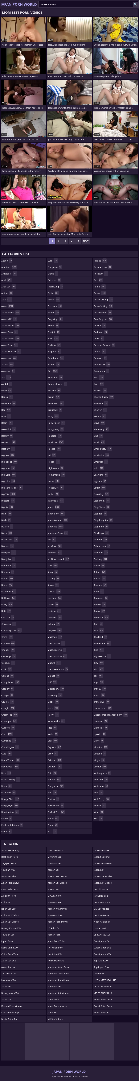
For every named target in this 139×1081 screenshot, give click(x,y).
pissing (100, 260)
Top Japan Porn (102, 967)
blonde (7, 546)
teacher (100, 585)
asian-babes (10, 312)
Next (86, 241)
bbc (6, 410)
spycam (100, 481)
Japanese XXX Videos (58, 993)
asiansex (8, 371)
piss (52, 831)
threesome (102, 643)
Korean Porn (54, 934)
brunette (8, 591)
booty (7, 585)
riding (100, 351)
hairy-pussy (56, 423)
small (99, 442)
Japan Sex (53, 1012)
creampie (9, 721)
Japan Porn (7, 941)
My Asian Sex (54, 902)
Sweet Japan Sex (102, 941)
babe (6, 390)
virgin (100, 760)
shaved (100, 390)
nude (53, 734)
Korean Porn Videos (11, 1005)
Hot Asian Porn (55, 947)
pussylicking (103, 312)
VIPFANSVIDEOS (102, 934)
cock (6, 669)
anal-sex (8, 286)
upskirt (100, 734)
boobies (7, 572)
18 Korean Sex (8, 973)
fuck (53, 338)
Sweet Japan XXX (102, 954)
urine (99, 740)
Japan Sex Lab (8, 908)
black (6, 533)
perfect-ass (56, 805)
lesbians (55, 617)
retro (99, 338)
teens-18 (101, 617)
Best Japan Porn (9, 856)
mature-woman (58, 669)
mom (53, 708)
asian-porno (10, 338)
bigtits (7, 507)
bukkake (8, 598)
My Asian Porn (55, 915)
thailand (100, 637)
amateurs (9, 273)
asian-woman (11, 351)
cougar (7, 695)
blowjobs (8, 559)
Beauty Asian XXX (10, 993)
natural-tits (56, 721)
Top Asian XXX (101, 960)
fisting (53, 325)
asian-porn (9, 332)
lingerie (55, 630)
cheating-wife (11, 630)
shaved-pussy (104, 397)
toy (98, 676)
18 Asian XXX (8, 869)
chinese (8, 643)
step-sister (102, 507)
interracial (56, 500)
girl (53, 371)
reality (100, 325)
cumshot (8, 740)
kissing (54, 578)
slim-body (101, 429)
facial (53, 293)
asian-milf (9, 319)
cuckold (8, 727)
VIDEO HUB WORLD (104, 986)
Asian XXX (6, 986)
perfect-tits (56, 812)
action (6, 260)
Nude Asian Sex (102, 921)
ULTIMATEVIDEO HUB (105, 980)
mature (54, 663)
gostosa (54, 390)
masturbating (57, 650)
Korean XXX (54, 889)
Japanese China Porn (58, 973)
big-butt (8, 468)
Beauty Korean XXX (11, 928)
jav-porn (55, 552)
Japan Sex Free (101, 850)
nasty (53, 714)
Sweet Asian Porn (103, 1005)
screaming (101, 371)
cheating (8, 624)
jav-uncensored (58, 559)
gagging (54, 351)
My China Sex (54, 856)
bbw (6, 416)
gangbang (56, 358)
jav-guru (55, 546)
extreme (54, 280)
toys (99, 682)
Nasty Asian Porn (10, 1018)
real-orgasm (103, 319)
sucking (101, 559)
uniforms (101, 727)
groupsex (55, 410)
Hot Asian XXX (55, 954)
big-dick (8, 481)
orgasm (54, 747)
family (54, 299)
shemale (101, 403)
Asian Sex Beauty (10, 850)
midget (53, 676)
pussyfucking (103, 306)
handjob (55, 436)
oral (52, 740)
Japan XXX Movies (103, 876)
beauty (7, 436)
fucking (54, 345)
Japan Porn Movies (57, 1005)
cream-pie (9, 714)
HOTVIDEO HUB (56, 960)
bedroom (8, 442)
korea (53, 585)
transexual (102, 701)
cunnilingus (10, 747)
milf (52, 682)
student (101, 539)
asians (7, 364)
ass (6, 377)
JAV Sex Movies (101, 908)
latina (53, 604)
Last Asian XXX (8, 980)
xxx (98, 818)
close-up (8, 656)
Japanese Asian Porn (58, 967)
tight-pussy (102, 656)
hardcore (56, 442)
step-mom (102, 500)
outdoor (55, 766)
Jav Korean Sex (101, 895)
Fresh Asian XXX (9, 889)
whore (100, 805)
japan (54, 507)
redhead (101, 332)
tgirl (98, 624)
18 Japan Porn (8, 863)
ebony (6, 818)
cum (7, 734)
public (100, 286)
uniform (101, 721)
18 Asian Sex (7, 934)
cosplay (7, 689)
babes (7, 397)
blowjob (8, 552)
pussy (100, 293)
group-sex (56, 403)
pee (52, 792)
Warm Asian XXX (102, 1012)
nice (52, 727)
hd (52, 455)
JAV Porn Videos (102, 902)
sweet (99, 565)
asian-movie (10, 325)
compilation (10, 682)
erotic (6, 831)
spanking (101, 474)
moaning (55, 695)
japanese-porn (58, 533)
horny (54, 481)
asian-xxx (9, 358)
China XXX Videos (10, 915)
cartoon (7, 617)
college (7, 676)
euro (53, 260)
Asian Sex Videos (10, 921)
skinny (100, 416)
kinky (53, 572)
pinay (53, 825)
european (55, 267)
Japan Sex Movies (103, 863)
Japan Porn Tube (56, 941)
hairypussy (56, 429)
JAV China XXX (101, 889)
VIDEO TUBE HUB (103, 993)
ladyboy (55, 598)
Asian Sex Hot (8, 967)
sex (99, 377)
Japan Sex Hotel (102, 856)
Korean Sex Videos (57, 882)
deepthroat (10, 766)
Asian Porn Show (10, 882)
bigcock (8, 500)
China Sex (6, 902)
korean (54, 591)
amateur (9, 267)
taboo (100, 572)
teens (99, 611)
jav (52, 539)
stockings (101, 533)
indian (53, 494)
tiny (99, 663)
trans (99, 695)
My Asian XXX (54, 863)
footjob (54, 332)
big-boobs (9, 461)
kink (53, 565)
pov (98, 280)
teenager (101, 598)
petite (53, 818)
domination (10, 812)
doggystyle (10, 805)
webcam (101, 779)
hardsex (54, 449)
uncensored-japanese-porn (111, 714)
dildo (6, 786)
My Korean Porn (56, 850)
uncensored (103, 708)
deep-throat (10, 760)
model (53, 701)
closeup (8, 663)
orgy (53, 753)
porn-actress (103, 267)
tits (99, 669)
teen (99, 591)
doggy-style (10, 799)
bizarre (7, 526)
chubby (8, 650)
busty (7, 604)
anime (7, 293)
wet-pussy (102, 799)
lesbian (54, 611)
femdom (55, 306)
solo (99, 468)
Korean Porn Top (10, 1012)
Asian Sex (6, 999)
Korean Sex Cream (57, 876)
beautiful (8, 429)
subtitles (101, 552)
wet (98, 792)
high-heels (56, 468)
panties (54, 779)
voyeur (100, 766)
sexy (99, 384)
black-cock (9, 539)
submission (102, 546)
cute (6, 753)
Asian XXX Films (9, 876)
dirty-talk (8, 792)
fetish (53, 312)
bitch (6, 520)
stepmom (101, 526)
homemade (56, 474)
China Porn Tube (10, 954)
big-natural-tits (12, 487)
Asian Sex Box (8, 960)
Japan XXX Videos (103, 882)
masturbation (57, 656)
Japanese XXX (54, 986)
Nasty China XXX (9, 947)
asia (6, 299)
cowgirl (8, 708)
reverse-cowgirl (104, 345)
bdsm (7, 423)
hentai (54, 461)
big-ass (8, 455)
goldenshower (57, 384)
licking (54, 624)
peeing (53, 799)
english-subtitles (12, 825)
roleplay (100, 358)
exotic (53, 273)
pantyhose (56, 786)
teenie (100, 604)
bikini (6, 513)
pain (52, 773)
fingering (55, 319)
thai (99, 630)
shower (100, 410)
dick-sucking (10, 779)
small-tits (101, 455)
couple (7, 701)
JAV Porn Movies (102, 915)
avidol (6, 384)
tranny (100, 689)
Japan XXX (99, 869)
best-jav (8, 449)
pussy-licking (103, 299)
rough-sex (102, 364)
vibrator (101, 747)
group (54, 397)
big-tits (8, 494)
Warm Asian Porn (103, 999)
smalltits (101, 461)
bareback (8, 403)
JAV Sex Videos (55, 1018)
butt (6, 611)
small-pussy (103, 449)
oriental (55, 760)
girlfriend (55, 377)
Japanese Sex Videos (58, 980)
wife (99, 812)
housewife (56, 487)
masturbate (56, 643)
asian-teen (9, 345)
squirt (100, 487)
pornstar (101, 273)
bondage (8, 565)
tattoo (100, 578)
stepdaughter (103, 520)
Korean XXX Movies (57, 908)
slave (99, 423)
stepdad (100, 513)
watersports (102, 773)
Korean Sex (53, 869)
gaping (54, 364)
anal (6, 280)
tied (99, 650)
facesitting (55, 286)
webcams (101, 786)
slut (98, 436)
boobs (7, 578)
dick (6, 773)
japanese (56, 526)
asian (7, 306)
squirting (101, 494)
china (7, 637)
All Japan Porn (8, 895)
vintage (100, 753)
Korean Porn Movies (58, 921)
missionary (56, 689)
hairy (53, 416)
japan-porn (56, 513)
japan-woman (58, 520)
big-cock (8, 474)
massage (55, 637)
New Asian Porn (102, 928)
